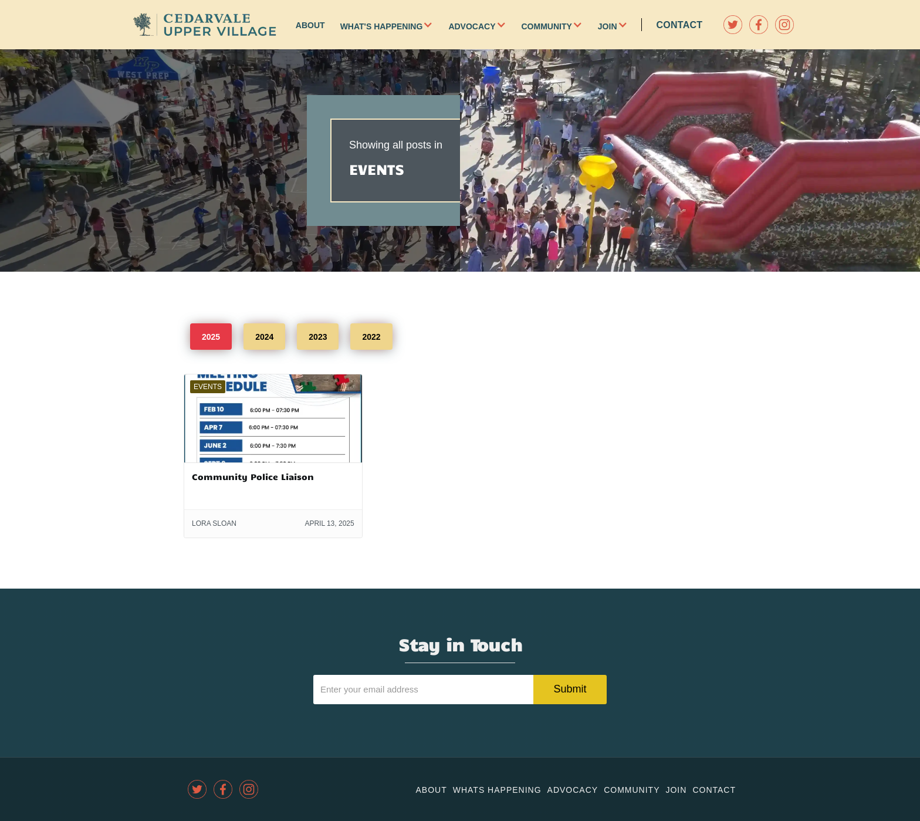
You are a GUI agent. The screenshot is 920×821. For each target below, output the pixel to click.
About (310, 25)
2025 (211, 337)
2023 (318, 337)
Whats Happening (497, 790)
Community (547, 26)
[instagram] (784, 25)
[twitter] (733, 25)
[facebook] (759, 25)
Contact (680, 25)
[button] (435, 25)
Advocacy (471, 26)
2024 (264, 337)
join (675, 790)
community (631, 790)
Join (607, 26)
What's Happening (381, 26)
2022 (371, 337)
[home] (204, 24)
